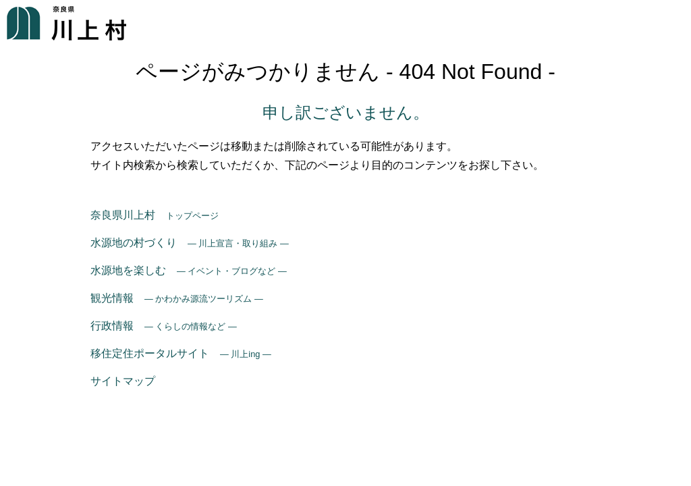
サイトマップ (122, 381)
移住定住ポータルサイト (180, 353)
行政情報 (163, 325)
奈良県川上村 (154, 215)
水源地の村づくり (189, 242)
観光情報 (176, 298)
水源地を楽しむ (188, 270)
